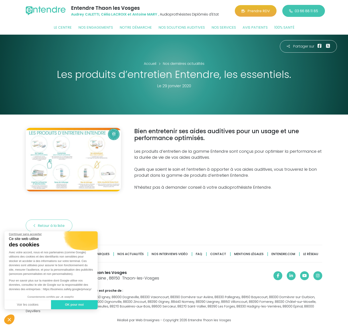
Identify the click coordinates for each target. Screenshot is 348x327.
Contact (218, 254)
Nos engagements (95, 27)
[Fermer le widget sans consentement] (25, 234)
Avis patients (255, 27)
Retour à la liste (49, 225)
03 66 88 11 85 (303, 11)
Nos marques (98, 254)
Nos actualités (130, 254)
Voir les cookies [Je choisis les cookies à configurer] (27, 304)
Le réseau (310, 254)
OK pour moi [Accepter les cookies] (74, 304)
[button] (9, 319)
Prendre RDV (255, 11)
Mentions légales (248, 254)
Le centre (63, 27)
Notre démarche (136, 27)
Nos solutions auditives (181, 27)
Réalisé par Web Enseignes (138, 320)
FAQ (199, 254)
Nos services (224, 27)
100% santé (284, 27)
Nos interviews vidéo (170, 254)
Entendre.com (283, 254)
